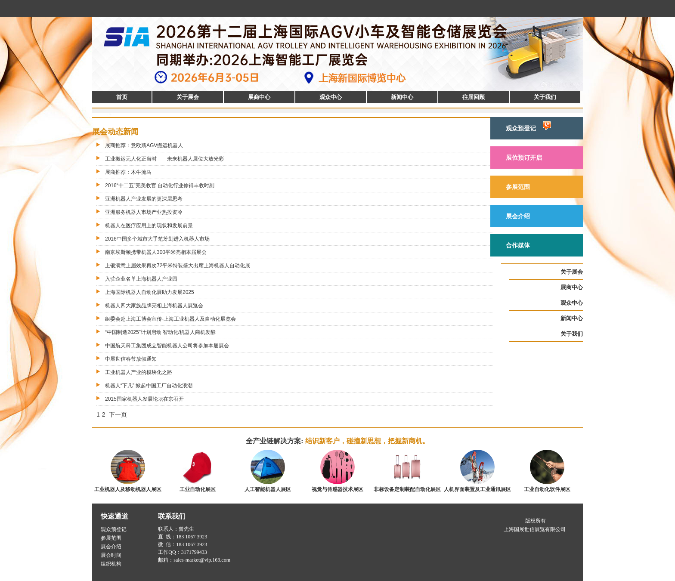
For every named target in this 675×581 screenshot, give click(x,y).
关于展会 (187, 97)
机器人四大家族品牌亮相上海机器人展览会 (154, 306)
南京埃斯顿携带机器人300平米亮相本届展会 (156, 252)
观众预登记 (528, 126)
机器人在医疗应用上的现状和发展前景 (149, 226)
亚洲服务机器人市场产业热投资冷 (144, 212)
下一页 (118, 414)
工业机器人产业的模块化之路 (138, 372)
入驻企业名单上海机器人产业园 (141, 279)
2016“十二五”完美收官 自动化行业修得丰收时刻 (159, 185)
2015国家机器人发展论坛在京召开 (144, 399)
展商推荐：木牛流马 (128, 172)
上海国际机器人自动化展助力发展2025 (149, 292)
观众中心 (330, 97)
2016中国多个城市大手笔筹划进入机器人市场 (157, 239)
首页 (121, 97)
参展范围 (518, 186)
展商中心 (259, 97)
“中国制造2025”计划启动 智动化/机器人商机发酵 (160, 332)
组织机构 (111, 564)
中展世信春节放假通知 (131, 359)
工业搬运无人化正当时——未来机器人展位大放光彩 (164, 159)
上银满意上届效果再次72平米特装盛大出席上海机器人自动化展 (177, 266)
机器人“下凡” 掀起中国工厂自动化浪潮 (148, 386)
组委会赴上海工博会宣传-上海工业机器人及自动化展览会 (170, 319)
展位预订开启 (524, 157)
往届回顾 (473, 97)
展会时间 (111, 555)
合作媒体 (518, 245)
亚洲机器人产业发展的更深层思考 (144, 199)
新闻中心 (402, 97)
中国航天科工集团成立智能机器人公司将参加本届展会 (167, 346)
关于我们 (545, 97)
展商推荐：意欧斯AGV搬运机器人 (144, 145)
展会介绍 (518, 216)
